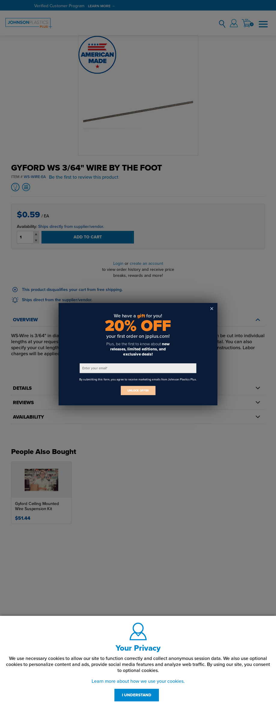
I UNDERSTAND (136, 695)
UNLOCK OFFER (138, 390)
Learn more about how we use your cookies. (138, 681)
